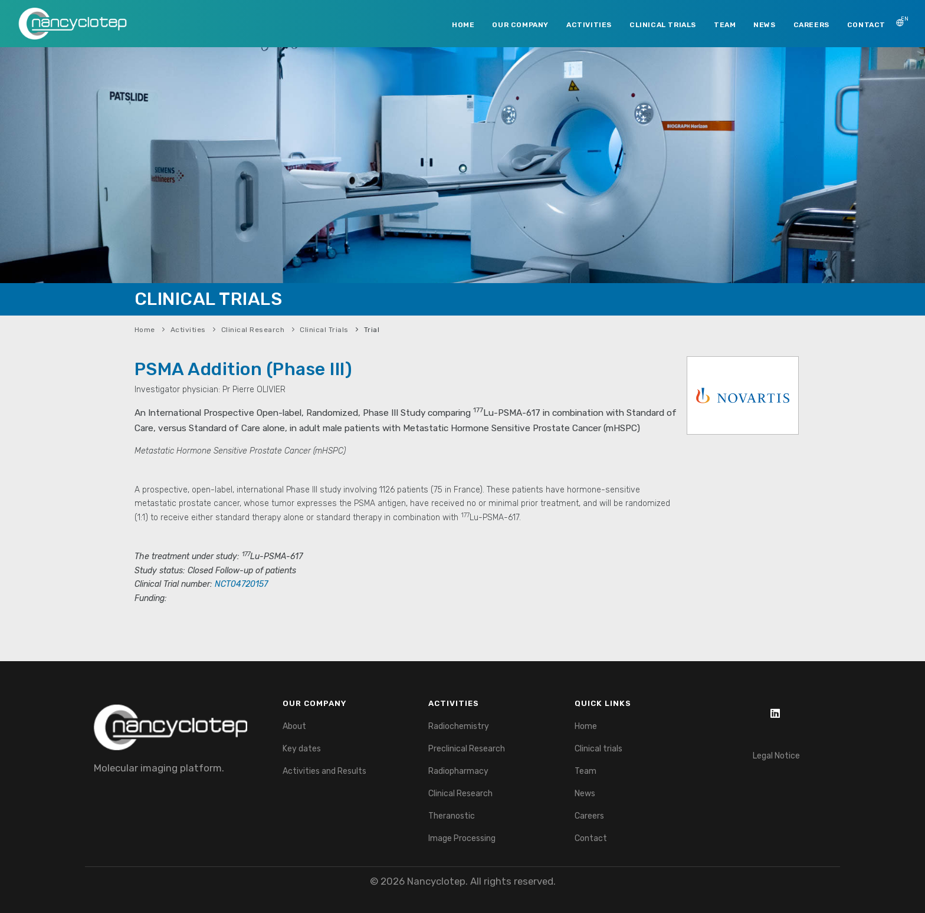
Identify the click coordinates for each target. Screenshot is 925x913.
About (294, 726)
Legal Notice (776, 756)
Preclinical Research (466, 749)
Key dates (302, 749)
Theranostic (451, 816)
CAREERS (811, 25)
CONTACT (866, 25)
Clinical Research (253, 330)
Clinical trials (598, 749)
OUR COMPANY (520, 25)
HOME (463, 25)
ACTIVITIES (589, 25)
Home (145, 330)
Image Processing (462, 838)
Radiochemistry (458, 726)
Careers (589, 816)
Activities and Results (324, 771)
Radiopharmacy (458, 771)
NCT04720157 (241, 584)
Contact (591, 838)
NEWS (764, 25)
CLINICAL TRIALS (662, 25)
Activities (188, 330)
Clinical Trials (324, 330)
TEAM (725, 25)
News (585, 794)
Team (585, 771)
